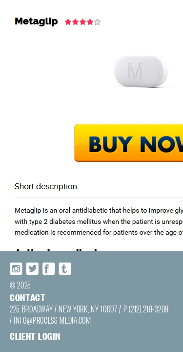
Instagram (12, 286)
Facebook (44, 286)
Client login (24, 346)
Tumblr (60, 286)
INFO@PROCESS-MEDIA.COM (36, 332)
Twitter (28, 286)
